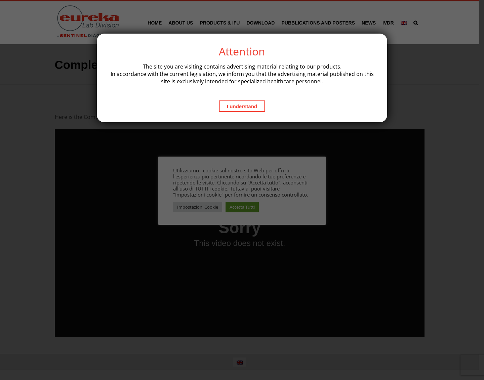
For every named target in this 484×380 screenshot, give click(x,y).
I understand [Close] (242, 106)
